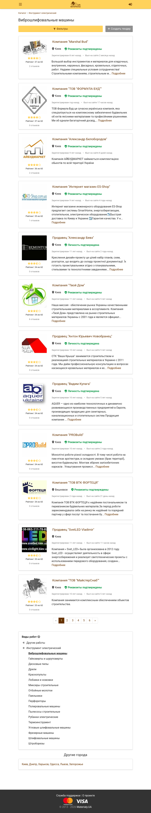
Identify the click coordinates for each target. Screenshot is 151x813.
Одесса (54, 764)
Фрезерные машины (41, 732)
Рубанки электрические (43, 717)
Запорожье (76, 764)
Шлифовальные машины (44, 738)
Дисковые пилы (39, 664)
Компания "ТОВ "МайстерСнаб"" (75, 580)
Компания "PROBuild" (68, 435)
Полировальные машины (44, 706)
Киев (25, 764)
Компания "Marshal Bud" (70, 42)
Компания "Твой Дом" (68, 285)
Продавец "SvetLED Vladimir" (73, 530)
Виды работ (29, 636)
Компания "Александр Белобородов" (79, 139)
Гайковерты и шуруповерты (46, 658)
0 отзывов (34, 125)
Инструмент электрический (42, 648)
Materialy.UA (84, 807)
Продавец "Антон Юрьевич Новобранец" (82, 336)
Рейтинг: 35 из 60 (34, 216)
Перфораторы (37, 701)
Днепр (33, 764)
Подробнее (118, 73)
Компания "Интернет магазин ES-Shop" (81, 187)
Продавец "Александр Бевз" (73, 238)
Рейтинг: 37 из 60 (34, 62)
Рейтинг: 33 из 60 (34, 559)
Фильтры (60, 28)
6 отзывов (34, 319)
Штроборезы (37, 743)
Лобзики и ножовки (41, 679)
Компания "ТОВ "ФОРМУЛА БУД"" (77, 89)
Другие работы (34, 642)
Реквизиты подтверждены (83, 49)
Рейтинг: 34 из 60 (34, 267)
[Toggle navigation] (20, 4)
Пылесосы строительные (44, 711)
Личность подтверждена (81, 245)
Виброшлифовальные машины (48, 653)
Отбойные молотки (41, 690)
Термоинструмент (40, 722)
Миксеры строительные (44, 685)
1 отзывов (34, 220)
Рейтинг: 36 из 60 (34, 168)
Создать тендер (119, 28)
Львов (64, 764)
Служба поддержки (68, 795)
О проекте (88, 795)
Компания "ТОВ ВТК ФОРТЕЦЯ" (75, 482)
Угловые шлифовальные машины (50, 727)
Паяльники (35, 695)
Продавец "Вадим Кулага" (71, 384)
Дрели (32, 669)
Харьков (43, 764)
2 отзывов (34, 66)
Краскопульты (37, 674)
